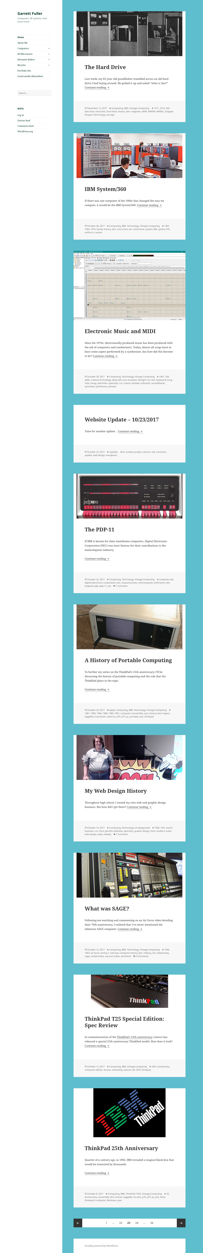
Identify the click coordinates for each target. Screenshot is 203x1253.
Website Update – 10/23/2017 (122, 419)
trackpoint (100, 1200)
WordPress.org (25, 131)
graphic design (142, 830)
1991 (117, 713)
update (88, 455)
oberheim (102, 383)
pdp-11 (103, 585)
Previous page (78, 1223)
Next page (181, 1223)
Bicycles (22, 65)
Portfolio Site (24, 70)
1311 (156, 108)
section (146, 451)
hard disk (100, 111)
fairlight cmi (144, 379)
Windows (111, 1200)
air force (95, 952)
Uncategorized (142, 827)
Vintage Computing (139, 108)
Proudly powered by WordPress (101, 1245)
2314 (162, 108)
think (162, 1197)
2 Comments (142, 956)
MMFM (151, 111)
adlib (87, 379)
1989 (111, 713)
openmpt (113, 383)
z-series (98, 232)
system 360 (151, 229)
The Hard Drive (105, 67)
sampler (135, 383)
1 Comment (122, 585)
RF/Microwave (25, 53)
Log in (21, 115)
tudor (168, 830)
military (147, 952)
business (89, 830)
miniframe (159, 582)
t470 (138, 1069)
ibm (128, 111)
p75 (123, 716)
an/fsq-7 (104, 952)
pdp (96, 585)
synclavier (89, 386)
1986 (105, 713)
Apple (112, 710)
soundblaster (158, 383)
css (96, 830)
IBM (126, 108)
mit (154, 952)
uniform (89, 232)
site (153, 451)
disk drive (90, 111)
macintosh (100, 716)
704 (167, 376)
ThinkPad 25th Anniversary (121, 1148)
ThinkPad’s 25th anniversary (134, 1037)
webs (100, 834)
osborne (111, 716)
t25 (133, 1069)
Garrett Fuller (30, 13)
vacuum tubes (112, 956)
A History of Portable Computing (128, 660)
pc (127, 716)
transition (161, 451)
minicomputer (145, 582)
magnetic (136, 111)
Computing (117, 108)
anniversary (163, 1066)
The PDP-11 (99, 529)
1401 (166, 225)
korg (169, 379)
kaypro (166, 713)
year (119, 1200)
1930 (156, 827)
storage (110, 114)
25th (154, 1066)
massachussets (129, 582)
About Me (23, 42)
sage (87, 956)
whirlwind (126, 956)
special (127, 1069)
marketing (117, 1069)
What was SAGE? (107, 908)
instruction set (124, 229)
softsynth (145, 383)
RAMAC (160, 111)
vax (109, 585)
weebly (107, 834)
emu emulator (130, 379)
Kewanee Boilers (26, 59)
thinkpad (149, 716)
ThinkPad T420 (133, 1193)
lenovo (107, 1069)
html (153, 830)
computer (164, 579)
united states (97, 956)
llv (124, 451)
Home (21, 37)
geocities (128, 830)
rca (120, 383)
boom (169, 827)
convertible (137, 713)
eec (118, 582)
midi (87, 383)
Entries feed (24, 120)
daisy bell (116, 379)
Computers (23, 48)
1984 (99, 713)
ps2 (141, 716)
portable (134, 716)
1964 (87, 229)
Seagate (169, 111)
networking (163, 952)
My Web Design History (116, 790)
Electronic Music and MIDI (120, 331)
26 (153, 1222)
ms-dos (137, 1197)
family (100, 229)
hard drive (111, 111)
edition (99, 1069)
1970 (93, 229)
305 (167, 108)
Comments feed (26, 125)
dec (172, 579)
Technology (133, 225)
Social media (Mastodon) (30, 76)
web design (99, 455)
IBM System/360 (105, 188)
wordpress (111, 455)
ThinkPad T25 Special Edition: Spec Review (124, 1022)
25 (167, 1193)
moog (93, 383)
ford (101, 830)
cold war (114, 952)
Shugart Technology (95, 114)
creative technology (101, 379)
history (121, 111)
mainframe (138, 229)
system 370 (164, 229)
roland (126, 383)
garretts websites (114, 830)
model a (160, 830)
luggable (89, 716)
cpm (146, 713)
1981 (87, 713)
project (138, 451)
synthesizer (101, 386)
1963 (87, 952)
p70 (118, 716)
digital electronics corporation (100, 582)
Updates (113, 451)
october (129, 451)
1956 (166, 949)
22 (121, 1222)
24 (137, 1222)
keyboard (161, 379)
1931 (162, 827)
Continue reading (97, 87)
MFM (144, 111)
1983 (93, 713)
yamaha (112, 386)
